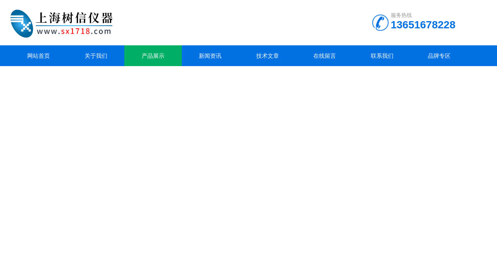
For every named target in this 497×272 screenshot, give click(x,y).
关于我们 (96, 56)
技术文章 (267, 56)
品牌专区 (439, 56)
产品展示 (153, 56)
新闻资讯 (210, 56)
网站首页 (38, 56)
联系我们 (382, 56)
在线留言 (324, 56)
